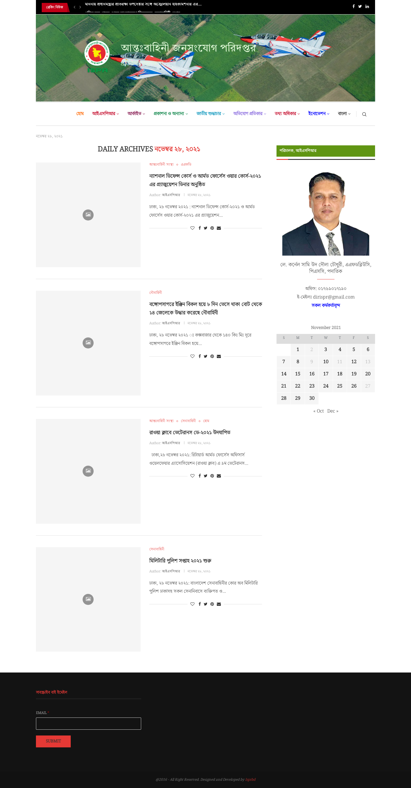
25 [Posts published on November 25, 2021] (339, 386)
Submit (53, 741)
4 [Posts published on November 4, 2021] (340, 349)
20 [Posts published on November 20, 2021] (367, 374)
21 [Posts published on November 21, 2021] (283, 386)
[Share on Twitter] (206, 228)
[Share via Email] (219, 228)
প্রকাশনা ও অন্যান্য (169, 114)
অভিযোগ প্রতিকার (247, 114)
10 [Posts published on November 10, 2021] (325, 362)
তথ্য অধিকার (285, 114)
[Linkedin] (367, 7)
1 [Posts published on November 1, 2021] (298, 349)
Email (42, 713)
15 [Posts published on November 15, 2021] (297, 374)
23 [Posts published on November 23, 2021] (311, 386)
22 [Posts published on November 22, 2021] (297, 386)
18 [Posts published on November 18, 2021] (339, 374)
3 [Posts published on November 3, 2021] (325, 349)
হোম (79, 114)
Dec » (333, 411)
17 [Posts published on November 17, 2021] (325, 374)
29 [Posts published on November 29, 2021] (297, 398)
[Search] (364, 114)
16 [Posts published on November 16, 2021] (311, 374)
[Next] (80, 7)
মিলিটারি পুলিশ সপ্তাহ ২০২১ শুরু (180, 561)
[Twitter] (360, 7)
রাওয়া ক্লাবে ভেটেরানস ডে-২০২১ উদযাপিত (189, 433)
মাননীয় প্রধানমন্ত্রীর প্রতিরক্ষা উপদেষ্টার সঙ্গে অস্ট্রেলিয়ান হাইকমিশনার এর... (143, 7)
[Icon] (88, 215)
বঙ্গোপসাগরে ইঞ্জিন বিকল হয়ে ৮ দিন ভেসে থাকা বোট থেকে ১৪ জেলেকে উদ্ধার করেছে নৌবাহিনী (205, 308)
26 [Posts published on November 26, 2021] (354, 386)
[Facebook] (353, 7)
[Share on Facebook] (200, 228)
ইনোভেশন (316, 114)
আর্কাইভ (134, 114)
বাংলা (342, 114)
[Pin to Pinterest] (212, 228)
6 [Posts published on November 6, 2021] (368, 349)
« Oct (318, 411)
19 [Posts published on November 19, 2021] (354, 374)
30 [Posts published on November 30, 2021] (311, 398)
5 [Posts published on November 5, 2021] (353, 349)
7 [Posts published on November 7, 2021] (283, 362)
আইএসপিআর (103, 114)
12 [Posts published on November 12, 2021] (354, 362)
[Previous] (74, 7)
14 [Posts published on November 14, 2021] (283, 374)
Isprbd (250, 779)
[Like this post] (192, 228)
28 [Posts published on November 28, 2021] (283, 398)
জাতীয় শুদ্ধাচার (209, 114)
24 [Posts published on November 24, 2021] (325, 386)
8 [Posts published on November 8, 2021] (298, 362)
